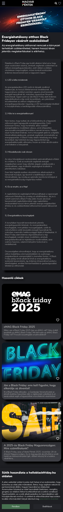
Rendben (16, 507)
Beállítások (47, 507)
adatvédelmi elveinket (49, 499)
